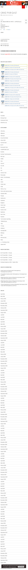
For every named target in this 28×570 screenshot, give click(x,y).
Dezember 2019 (4, 470)
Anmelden (3, 115)
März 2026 (3, 296)
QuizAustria (3, 198)
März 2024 (3, 351)
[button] (26, 23)
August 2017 (3, 534)
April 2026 (3, 294)
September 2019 (4, 476)
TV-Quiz (2, 225)
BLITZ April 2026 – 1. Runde (6, 259)
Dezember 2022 (4, 386)
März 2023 (3, 379)
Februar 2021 (3, 437)
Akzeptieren (21, 566)
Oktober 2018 (3, 502)
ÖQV (2, 7)
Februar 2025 (3, 326)
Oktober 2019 (3, 474)
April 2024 (3, 349)
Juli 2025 (2, 314)
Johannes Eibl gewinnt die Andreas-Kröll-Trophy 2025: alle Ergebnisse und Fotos (13, 278)
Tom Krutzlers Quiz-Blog (6, 218)
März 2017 (3, 546)
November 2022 (4, 388)
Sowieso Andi (3, 209)
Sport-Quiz (3, 214)
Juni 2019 (2, 483)
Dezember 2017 (4, 525)
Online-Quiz (3, 184)
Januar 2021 (3, 439)
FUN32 (2, 158)
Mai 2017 (2, 541)
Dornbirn (2, 151)
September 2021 (4, 421)
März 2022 (3, 407)
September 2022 (4, 393)
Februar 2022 (3, 409)
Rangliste (2, 202)
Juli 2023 (2, 370)
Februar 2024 (3, 354)
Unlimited (2, 228)
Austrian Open (4, 142)
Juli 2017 (2, 537)
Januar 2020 (3, 467)
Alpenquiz (3, 135)
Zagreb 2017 (3, 244)
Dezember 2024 (4, 331)
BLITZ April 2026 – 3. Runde (6, 255)
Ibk (1, 168)
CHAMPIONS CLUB (5, 149)
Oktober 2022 (3, 391)
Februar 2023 (3, 382)
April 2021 (3, 432)
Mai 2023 (2, 375)
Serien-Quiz (3, 205)
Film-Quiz (2, 156)
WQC (2, 239)
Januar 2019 (3, 495)
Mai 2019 (2, 486)
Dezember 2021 (4, 414)
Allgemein (3, 133)
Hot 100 (2, 165)
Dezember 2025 (4, 303)
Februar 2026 (3, 298)
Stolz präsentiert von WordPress (6, 568)
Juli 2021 (2, 426)
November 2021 (4, 416)
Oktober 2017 (3, 530)
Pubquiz (8, 29)
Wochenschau (3, 237)
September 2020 (4, 449)
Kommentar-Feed (4, 120)
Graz (4, 29)
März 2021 (3, 435)
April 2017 (3, 544)
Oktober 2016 (3, 557)
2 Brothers (3, 131)
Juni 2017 (2, 539)
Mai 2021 (2, 430)
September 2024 (4, 338)
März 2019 (3, 490)
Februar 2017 (3, 548)
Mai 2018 (2, 513)
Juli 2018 (2, 509)
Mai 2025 (2, 319)
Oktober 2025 (3, 307)
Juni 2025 (2, 317)
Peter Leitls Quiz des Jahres (6, 191)
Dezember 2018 (4, 497)
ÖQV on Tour (3, 188)
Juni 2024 (2, 344)
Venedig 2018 (3, 230)
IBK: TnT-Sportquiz (14, 44)
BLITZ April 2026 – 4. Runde (6, 252)
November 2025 (4, 305)
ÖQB (2, 186)
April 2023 (3, 377)
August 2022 (3, 395)
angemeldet (7, 54)
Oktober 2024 (3, 335)
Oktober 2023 (3, 363)
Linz (1, 170)
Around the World (4, 137)
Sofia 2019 (3, 207)
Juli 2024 (2, 342)
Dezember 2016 (4, 553)
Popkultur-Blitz (4, 193)
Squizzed (2, 216)
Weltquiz (2, 232)
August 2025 (3, 312)
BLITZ (2, 144)
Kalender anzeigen (23, 107)
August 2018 (3, 507)
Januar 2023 (3, 384)
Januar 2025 (3, 328)
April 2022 (3, 405)
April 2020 (3, 460)
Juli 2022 (2, 398)
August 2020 (3, 451)
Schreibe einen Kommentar (7, 15)
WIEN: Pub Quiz (14, 40)
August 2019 (3, 479)
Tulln (2, 223)
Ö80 (1, 179)
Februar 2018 (3, 520)
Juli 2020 (2, 453)
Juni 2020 (2, 456)
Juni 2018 (2, 511)
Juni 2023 (2, 372)
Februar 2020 (3, 465)
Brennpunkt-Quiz (4, 147)
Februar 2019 (3, 493)
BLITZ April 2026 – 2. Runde (6, 257)
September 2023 (4, 365)
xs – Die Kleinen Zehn (5, 242)
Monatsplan (3, 175)
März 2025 (3, 324)
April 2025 (3, 321)
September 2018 (4, 504)
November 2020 (4, 444)
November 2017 (4, 527)
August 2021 (3, 423)
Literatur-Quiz (3, 172)
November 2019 (4, 472)
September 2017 (4, 532)
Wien (2, 235)
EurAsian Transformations (6, 154)
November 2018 (4, 500)
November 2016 (4, 555)
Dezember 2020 (4, 442)
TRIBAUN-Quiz (4, 221)
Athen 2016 (3, 140)
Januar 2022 (3, 412)
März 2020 (3, 463)
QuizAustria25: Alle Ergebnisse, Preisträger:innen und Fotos (11, 271)
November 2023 (4, 361)
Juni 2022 (2, 400)
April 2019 (3, 488)
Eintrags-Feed (3, 117)
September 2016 (4, 560)
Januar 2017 (3, 551)
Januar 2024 (3, 356)
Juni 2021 (2, 428)
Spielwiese (3, 212)
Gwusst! (2, 163)
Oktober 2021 (3, 419)
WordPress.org (4, 122)
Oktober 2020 (3, 446)
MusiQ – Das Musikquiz (5, 177)
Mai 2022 (2, 402)
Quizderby (3, 200)
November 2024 (4, 333)
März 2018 (3, 518)
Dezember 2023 (4, 358)
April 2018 (3, 516)
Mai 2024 (2, 347)
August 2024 (3, 340)
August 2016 (3, 562)
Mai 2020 (2, 458)
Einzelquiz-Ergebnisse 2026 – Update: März (9, 262)
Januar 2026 (3, 300)
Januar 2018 (3, 523)
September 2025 (4, 310)
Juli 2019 (2, 481)
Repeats (19, 21)
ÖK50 (2, 181)
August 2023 (3, 368)
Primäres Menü (26, 6)
